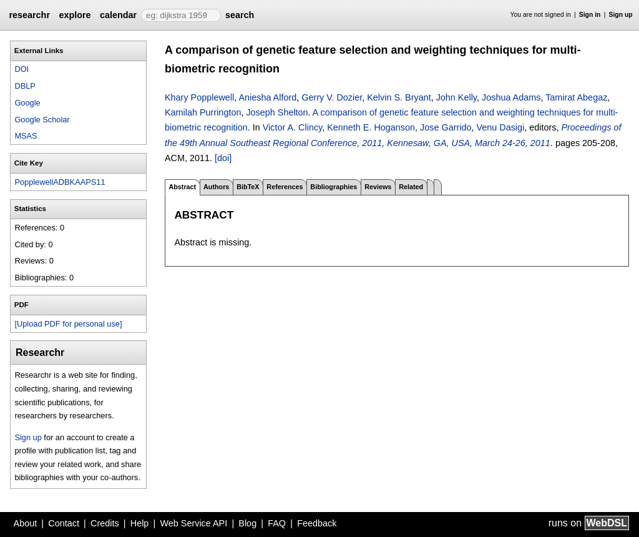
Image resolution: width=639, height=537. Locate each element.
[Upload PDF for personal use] (68, 323)
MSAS (25, 135)
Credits (104, 523)
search (239, 15)
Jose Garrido (445, 127)
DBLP (24, 86)
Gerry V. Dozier (331, 97)
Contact (63, 523)
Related (411, 186)
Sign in (590, 14)
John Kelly (456, 97)
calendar (118, 15)
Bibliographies (333, 186)
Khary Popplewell (199, 97)
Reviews (377, 186)
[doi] (223, 158)
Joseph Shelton (277, 112)
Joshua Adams (511, 97)
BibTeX (248, 186)
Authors (216, 186)
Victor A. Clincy (292, 127)
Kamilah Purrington (203, 112)
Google (27, 102)
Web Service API (193, 523)
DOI (21, 69)
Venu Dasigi (500, 127)
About (25, 523)
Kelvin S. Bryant (399, 97)
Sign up (621, 14)
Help (139, 523)
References (284, 186)
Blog (247, 523)
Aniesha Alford (267, 97)
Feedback (316, 523)
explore (74, 15)
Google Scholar (41, 119)
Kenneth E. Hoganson (371, 127)
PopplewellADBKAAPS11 (59, 182)
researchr (29, 15)
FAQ (277, 523)
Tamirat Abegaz (576, 97)
